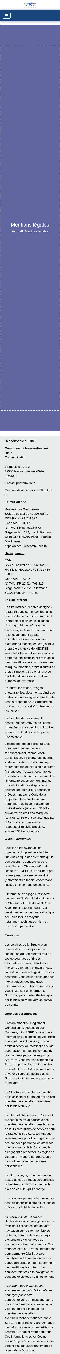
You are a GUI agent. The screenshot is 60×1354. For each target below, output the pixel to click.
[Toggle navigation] (7, 16)
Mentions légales (36, 231)
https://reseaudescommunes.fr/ (26, 546)
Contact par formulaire (20, 483)
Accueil (17, 231)
